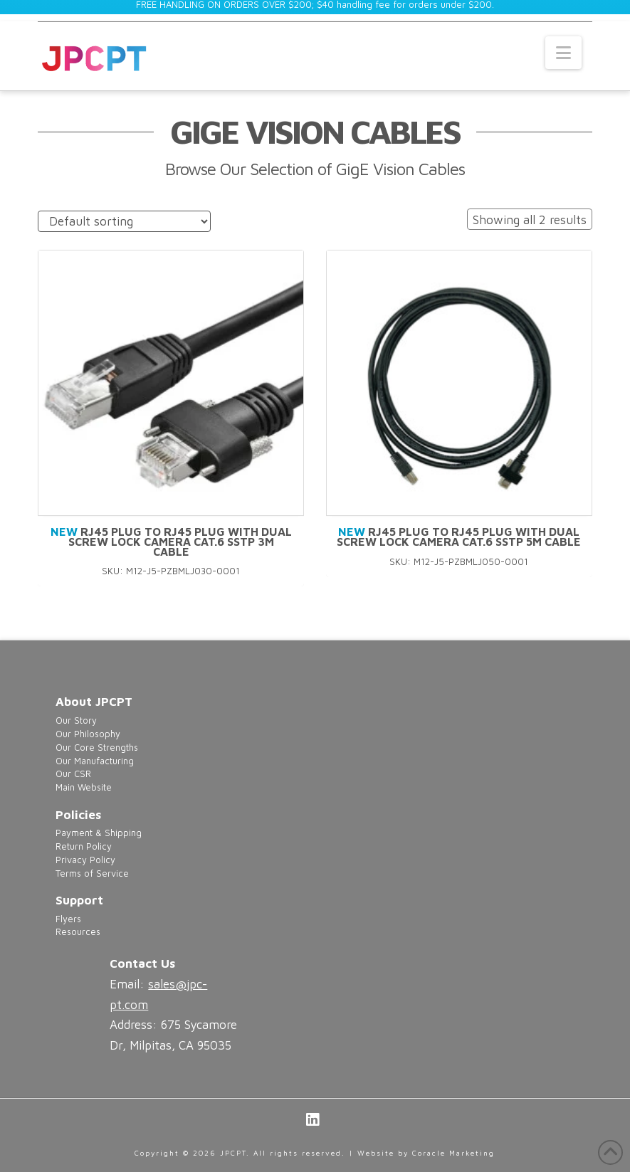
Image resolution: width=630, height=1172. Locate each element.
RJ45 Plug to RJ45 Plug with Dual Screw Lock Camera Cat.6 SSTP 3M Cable (171, 541)
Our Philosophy (88, 734)
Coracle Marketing (453, 1153)
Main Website (84, 787)
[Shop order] (124, 222)
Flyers (68, 919)
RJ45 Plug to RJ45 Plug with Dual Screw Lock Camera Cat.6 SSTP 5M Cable (459, 536)
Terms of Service (92, 873)
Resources (78, 931)
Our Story (76, 720)
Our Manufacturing (95, 761)
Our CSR (73, 774)
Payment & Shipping (99, 833)
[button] (563, 52)
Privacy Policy (85, 860)
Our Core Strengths (97, 747)
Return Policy (84, 846)
